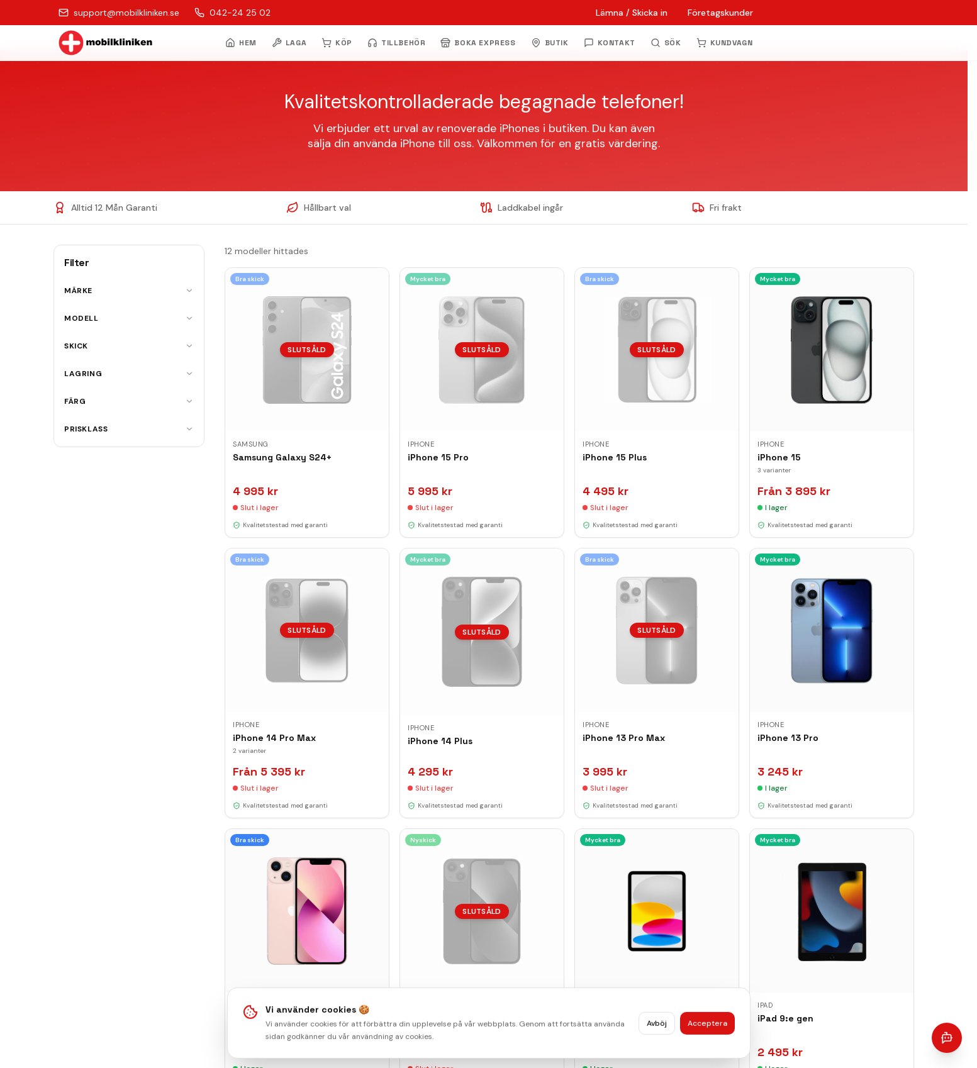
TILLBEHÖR (396, 43)
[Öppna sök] (665, 43)
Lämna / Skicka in (631, 12)
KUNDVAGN (724, 43)
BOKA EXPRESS (477, 43)
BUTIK (550, 43)
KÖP (336, 43)
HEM (241, 43)
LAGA (289, 43)
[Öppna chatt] (947, 1038)
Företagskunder (720, 12)
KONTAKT (609, 43)
